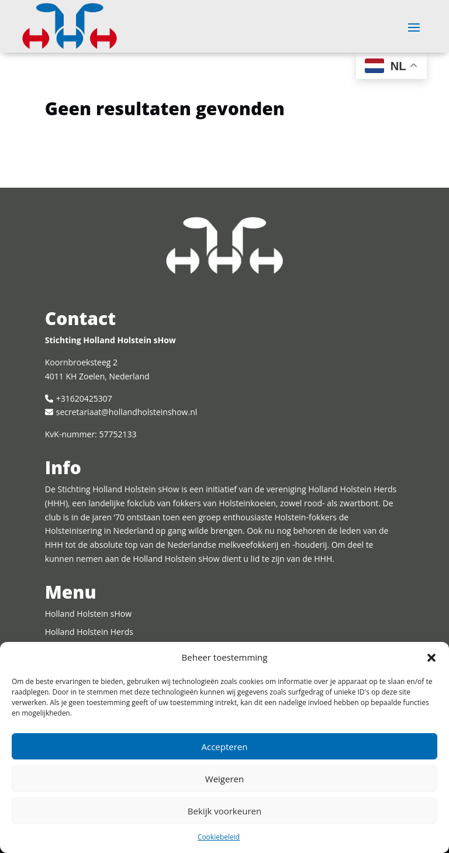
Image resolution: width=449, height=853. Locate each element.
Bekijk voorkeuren (224, 811)
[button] (431, 658)
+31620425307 (84, 398)
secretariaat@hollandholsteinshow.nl (126, 411)
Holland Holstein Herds (89, 631)
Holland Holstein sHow (88, 613)
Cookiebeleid (219, 837)
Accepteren (225, 746)
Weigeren (224, 779)
